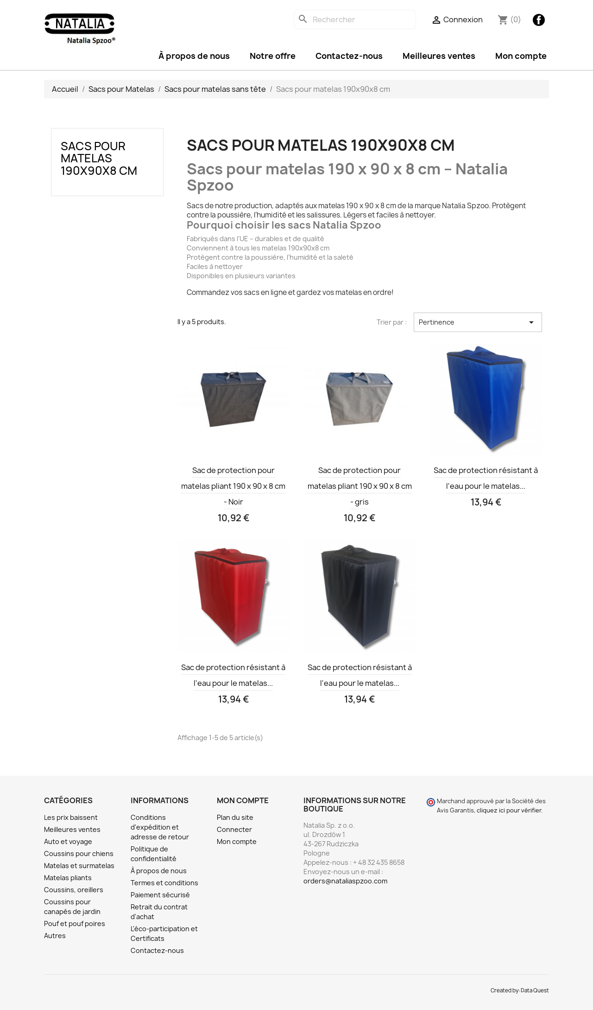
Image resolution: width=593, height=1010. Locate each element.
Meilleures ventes (439, 56)
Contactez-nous (349, 56)
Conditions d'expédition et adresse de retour (160, 827)
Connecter (234, 829)
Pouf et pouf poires (74, 923)
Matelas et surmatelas (79, 865)
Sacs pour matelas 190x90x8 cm (99, 158)
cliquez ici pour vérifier (509, 810)
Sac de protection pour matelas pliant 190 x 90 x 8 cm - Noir (233, 486)
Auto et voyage (68, 841)
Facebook (539, 20)
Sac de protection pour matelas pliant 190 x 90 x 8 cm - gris (360, 486)
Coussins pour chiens (79, 853)
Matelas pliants (68, 877)
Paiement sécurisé (160, 894)
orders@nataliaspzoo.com (345, 880)
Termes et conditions (164, 882)
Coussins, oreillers (73, 889)
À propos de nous (194, 56)
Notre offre (273, 56)
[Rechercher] (355, 19)
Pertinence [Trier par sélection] (478, 322)
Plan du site (235, 817)
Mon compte (521, 56)
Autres (55, 935)
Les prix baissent (71, 817)
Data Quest (535, 990)
